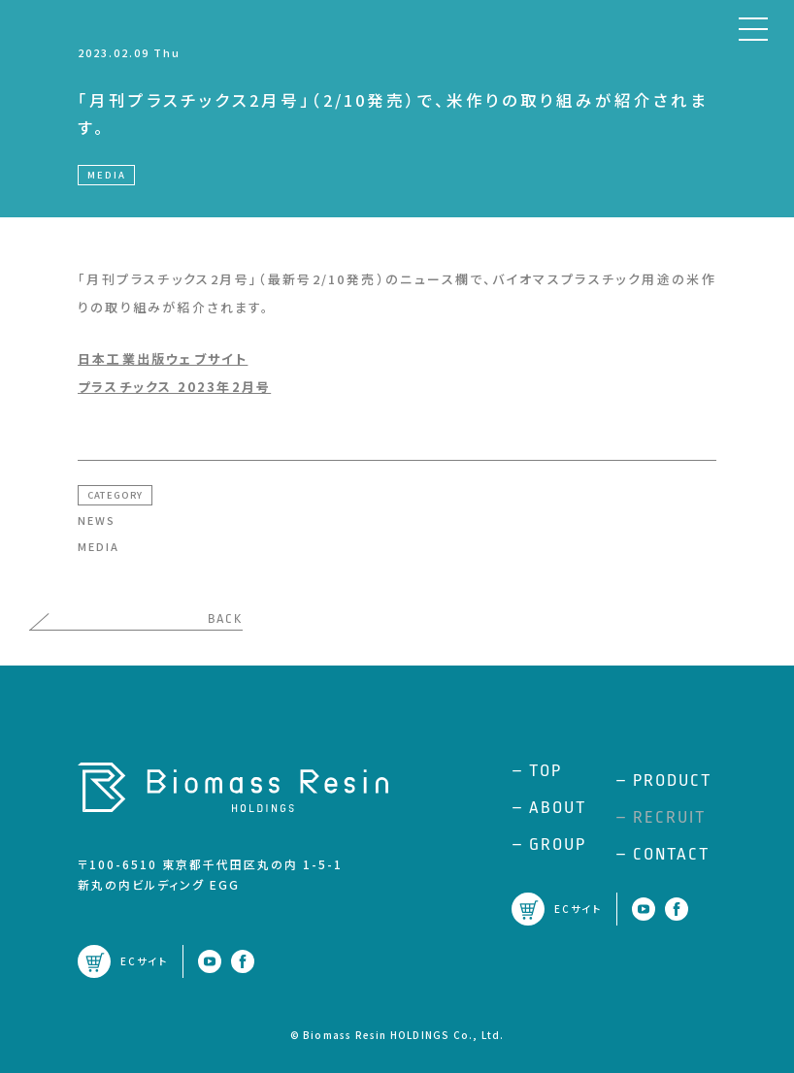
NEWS (97, 520)
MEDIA (98, 546)
